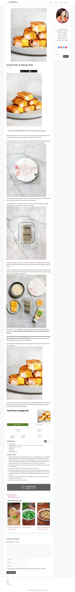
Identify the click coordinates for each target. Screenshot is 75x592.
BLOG (56, 2)
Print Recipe (33, 71)
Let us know (28, 488)
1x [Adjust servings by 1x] (45, 441)
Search (57, 54)
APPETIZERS (10, 494)
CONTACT (66, 2)
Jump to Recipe (25, 71)
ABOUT (60, 2)
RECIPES (51, 2)
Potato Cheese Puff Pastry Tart (14, 497)
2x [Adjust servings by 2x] (47, 441)
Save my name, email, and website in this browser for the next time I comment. (27, 568)
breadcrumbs (14, 451)
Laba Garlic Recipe (26, 527)
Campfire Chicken (11, 496)
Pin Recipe (40, 424)
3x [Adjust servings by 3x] (49, 441)
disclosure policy (41, 130)
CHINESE (15, 494)
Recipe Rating (9, 542)
